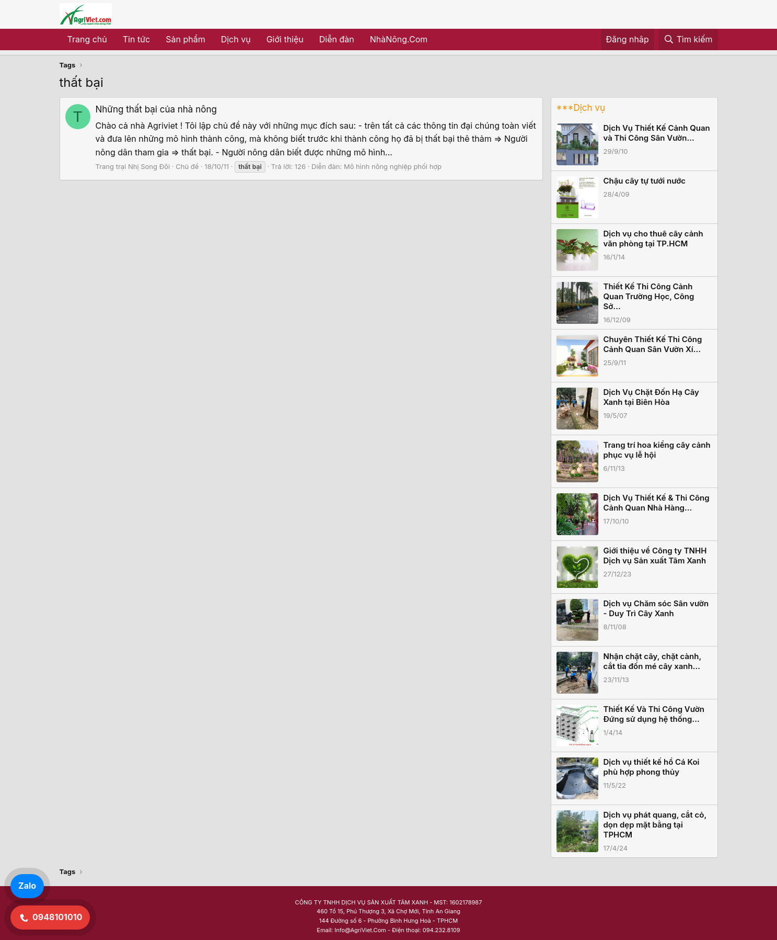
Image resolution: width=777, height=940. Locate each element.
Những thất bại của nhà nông (156, 109)
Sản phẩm (185, 39)
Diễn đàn (336, 39)
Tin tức (136, 39)
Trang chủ (87, 39)
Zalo (27, 885)
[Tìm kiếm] (688, 40)
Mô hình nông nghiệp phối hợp (393, 166)
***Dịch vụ (580, 108)
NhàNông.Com (399, 39)
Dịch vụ (236, 39)
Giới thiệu (285, 39)
